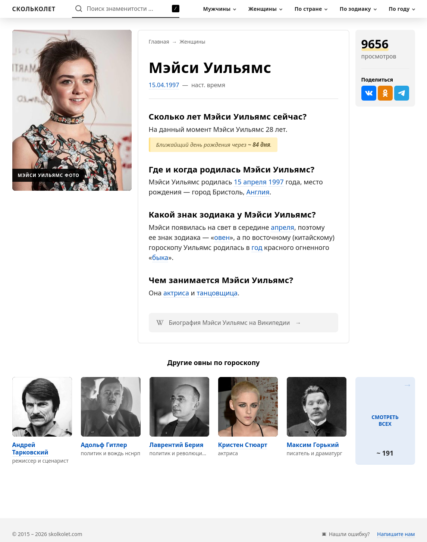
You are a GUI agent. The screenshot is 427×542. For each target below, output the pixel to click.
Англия (258, 191)
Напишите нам (396, 534)
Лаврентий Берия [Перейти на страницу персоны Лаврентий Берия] (177, 445)
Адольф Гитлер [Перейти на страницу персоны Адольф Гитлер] (104, 445)
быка (160, 257)
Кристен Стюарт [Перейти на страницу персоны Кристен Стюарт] (242, 445)
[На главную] (34, 9)
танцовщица (217, 292)
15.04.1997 (164, 85)
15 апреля (250, 181)
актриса (176, 292)
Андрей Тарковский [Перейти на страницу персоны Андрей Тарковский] (30, 448)
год (256, 247)
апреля (282, 227)
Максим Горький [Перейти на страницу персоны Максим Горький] (313, 445)
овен (222, 237)
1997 (276, 181)
